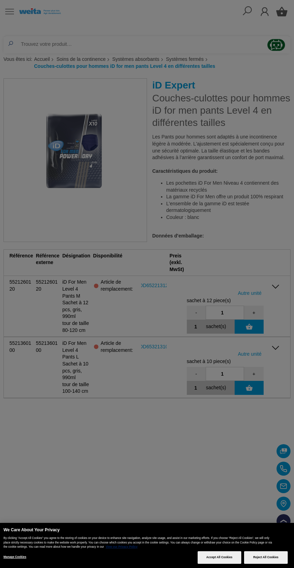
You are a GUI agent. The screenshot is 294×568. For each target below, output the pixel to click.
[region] (147, 545)
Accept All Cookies (219, 557)
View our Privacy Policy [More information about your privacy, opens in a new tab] (122, 546)
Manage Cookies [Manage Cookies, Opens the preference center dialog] (14, 557)
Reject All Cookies (265, 557)
